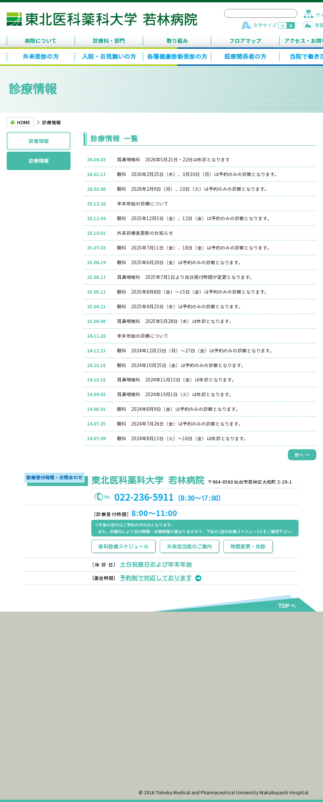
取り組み (177, 40)
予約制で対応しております (156, 578)
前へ (302, 454)
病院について (41, 40)
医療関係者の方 (245, 56)
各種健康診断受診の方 (177, 56)
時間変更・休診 (247, 546)
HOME (23, 122)
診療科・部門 (109, 40)
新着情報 (39, 140)
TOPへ (285, 605)
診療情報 (39, 160)
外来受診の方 (41, 56)
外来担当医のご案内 (189, 546)
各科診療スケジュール (123, 546)
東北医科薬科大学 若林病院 (102, 19)
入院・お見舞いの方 (109, 56)
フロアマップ (245, 40)
